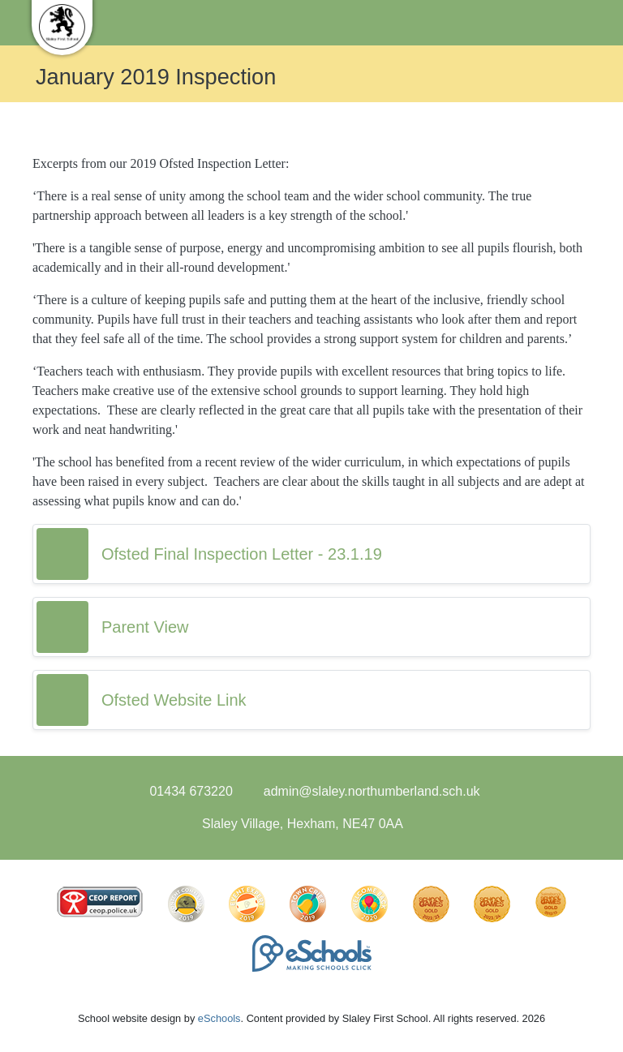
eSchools (219, 1018)
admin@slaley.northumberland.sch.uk (372, 791)
